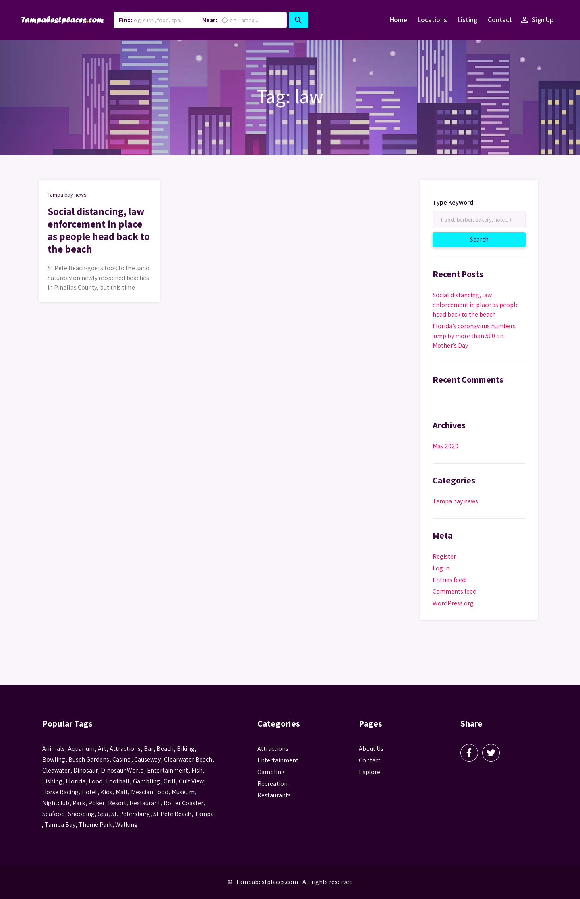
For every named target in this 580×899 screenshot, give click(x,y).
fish (197, 770)
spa (103, 814)
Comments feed (454, 591)
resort (117, 803)
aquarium (81, 748)
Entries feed (449, 580)
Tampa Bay (60, 824)
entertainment (167, 770)
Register (444, 556)
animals (53, 748)
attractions (125, 748)
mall (122, 792)
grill (170, 781)
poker (96, 803)
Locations (432, 19)
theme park (95, 824)
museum (183, 792)
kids (106, 792)
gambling (146, 781)
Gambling (271, 772)
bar (148, 748)
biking (186, 748)
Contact (500, 19)
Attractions (272, 748)
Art (102, 748)
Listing (467, 19)
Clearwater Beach (188, 759)
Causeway (147, 759)
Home (398, 19)
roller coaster (183, 803)
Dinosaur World (122, 770)
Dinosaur (85, 770)
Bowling (53, 759)
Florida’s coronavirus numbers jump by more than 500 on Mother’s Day (474, 336)
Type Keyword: (454, 202)
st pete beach (172, 814)
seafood (53, 814)
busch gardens (88, 759)
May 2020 (445, 446)
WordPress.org (453, 603)
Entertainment (277, 760)
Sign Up (537, 20)
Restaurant (145, 803)
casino (121, 759)
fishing (52, 781)
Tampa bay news (67, 194)
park (78, 803)
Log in (441, 568)
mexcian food (149, 792)
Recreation (272, 783)
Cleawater (56, 770)
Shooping (81, 814)
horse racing (60, 792)
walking (126, 824)
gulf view (191, 781)
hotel (89, 792)
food (96, 781)
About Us (371, 748)
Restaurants (274, 795)
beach (165, 748)
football (118, 781)
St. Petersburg (130, 814)
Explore (369, 772)
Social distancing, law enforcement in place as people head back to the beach (99, 233)
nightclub (55, 803)
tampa (204, 814)
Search (488, 239)
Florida (75, 781)
